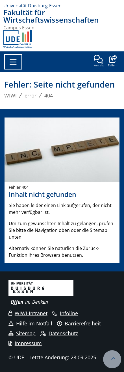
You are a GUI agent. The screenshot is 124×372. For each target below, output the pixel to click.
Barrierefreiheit (79, 323)
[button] (112, 61)
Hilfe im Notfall (30, 323)
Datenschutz (59, 333)
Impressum (25, 343)
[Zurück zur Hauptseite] (17, 39)
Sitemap (22, 333)
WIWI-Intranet (27, 313)
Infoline (65, 313)
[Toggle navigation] (13, 61)
